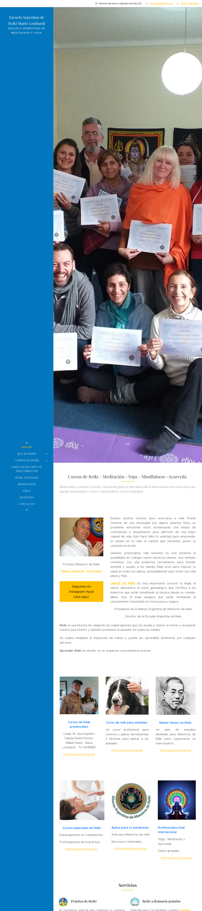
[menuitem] (26, 447)
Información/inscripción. (82, 849)
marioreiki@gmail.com (161, 3)
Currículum (94, 571)
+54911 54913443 (189, 3)
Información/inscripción (79, 754)
